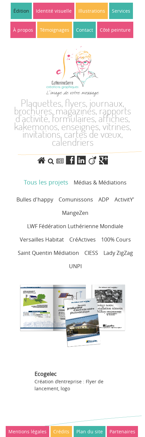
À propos (23, 30)
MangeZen (75, 212)
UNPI (75, 266)
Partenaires (122, 431)
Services (121, 11)
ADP (103, 199)
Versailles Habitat (42, 239)
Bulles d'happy (34, 199)
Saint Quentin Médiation (48, 253)
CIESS (91, 253)
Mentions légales (27, 431)
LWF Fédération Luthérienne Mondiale (75, 226)
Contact (84, 30)
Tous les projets (46, 182)
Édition (21, 11)
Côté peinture (115, 30)
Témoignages (54, 30)
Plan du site (89, 431)
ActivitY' (124, 199)
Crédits (61, 431)
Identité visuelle (54, 11)
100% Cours (116, 239)
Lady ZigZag (118, 253)
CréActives (82, 239)
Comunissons (76, 199)
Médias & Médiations (100, 182)
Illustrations (91, 11)
